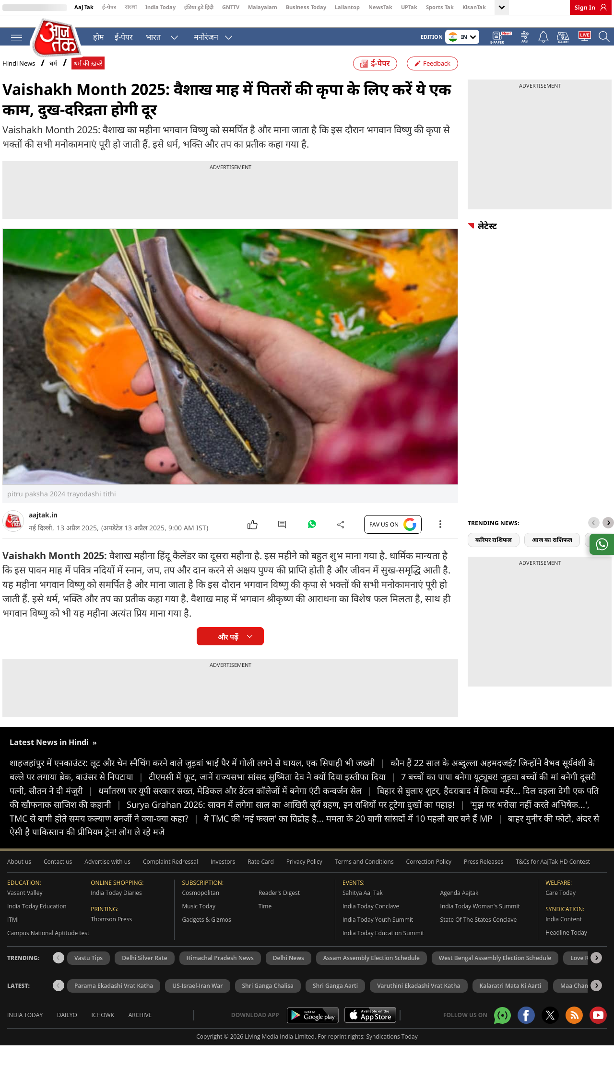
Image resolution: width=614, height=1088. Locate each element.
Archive (140, 1023)
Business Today (306, 7)
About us (19, 870)
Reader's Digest (279, 901)
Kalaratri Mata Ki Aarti (511, 994)
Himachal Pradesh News (220, 966)
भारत (151, 36)
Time (265, 914)
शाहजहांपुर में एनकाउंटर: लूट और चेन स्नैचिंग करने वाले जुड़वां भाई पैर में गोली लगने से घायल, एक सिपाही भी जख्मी (200, 771)
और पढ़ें (228, 645)
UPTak (409, 7)
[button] (608, 531)
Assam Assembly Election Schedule (371, 966)
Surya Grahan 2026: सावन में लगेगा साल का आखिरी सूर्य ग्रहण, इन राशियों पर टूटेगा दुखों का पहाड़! (298, 812)
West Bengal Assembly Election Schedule (495, 966)
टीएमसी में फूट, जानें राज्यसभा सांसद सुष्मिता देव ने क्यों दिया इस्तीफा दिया (275, 784)
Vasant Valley (25, 901)
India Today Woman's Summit (480, 914)
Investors (223, 870)
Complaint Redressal (170, 870)
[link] (601, 7)
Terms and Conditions (364, 870)
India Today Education (37, 914)
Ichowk (102, 1023)
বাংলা (131, 7)
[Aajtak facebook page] (526, 1023)
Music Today (198, 914)
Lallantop (347, 7)
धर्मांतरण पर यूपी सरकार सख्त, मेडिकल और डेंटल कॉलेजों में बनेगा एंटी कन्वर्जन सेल (237, 798)
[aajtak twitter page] (550, 1023)
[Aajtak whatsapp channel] (502, 1023)
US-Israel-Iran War (197, 994)
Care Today (560, 901)
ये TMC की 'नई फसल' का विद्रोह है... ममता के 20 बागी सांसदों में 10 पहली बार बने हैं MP (356, 826)
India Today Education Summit (383, 941)
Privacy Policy (304, 870)
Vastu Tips (88, 966)
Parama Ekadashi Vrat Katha (113, 994)
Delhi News (288, 966)
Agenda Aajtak (459, 901)
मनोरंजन (204, 36)
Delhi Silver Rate (144, 966)
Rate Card (261, 870)
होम (96, 36)
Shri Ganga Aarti (335, 994)
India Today (160, 7)
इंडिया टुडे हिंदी (198, 7)
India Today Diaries (116, 901)
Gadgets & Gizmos (206, 928)
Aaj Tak (84, 7)
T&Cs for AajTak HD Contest (553, 870)
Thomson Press (111, 927)
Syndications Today (391, 1045)
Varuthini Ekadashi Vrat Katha (418, 994)
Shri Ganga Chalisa (268, 994)
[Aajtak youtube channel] (598, 1023)
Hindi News (18, 71)
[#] (312, 534)
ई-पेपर (109, 7)
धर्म (53, 71)
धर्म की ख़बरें (88, 71)
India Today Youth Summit (377, 928)
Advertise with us (107, 870)
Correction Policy (428, 870)
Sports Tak (440, 7)
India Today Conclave (370, 914)
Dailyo (67, 1023)
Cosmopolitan (200, 901)
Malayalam (262, 7)
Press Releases (483, 870)
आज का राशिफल (552, 548)
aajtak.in (43, 522)
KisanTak (474, 7)
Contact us (58, 870)
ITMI (13, 928)
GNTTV (230, 7)
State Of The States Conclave (478, 928)
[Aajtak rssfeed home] (574, 1023)
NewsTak (380, 7)
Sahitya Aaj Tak (362, 901)
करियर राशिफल (493, 548)
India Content (563, 927)
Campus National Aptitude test (48, 941)
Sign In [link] (585, 7)
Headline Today (566, 941)
